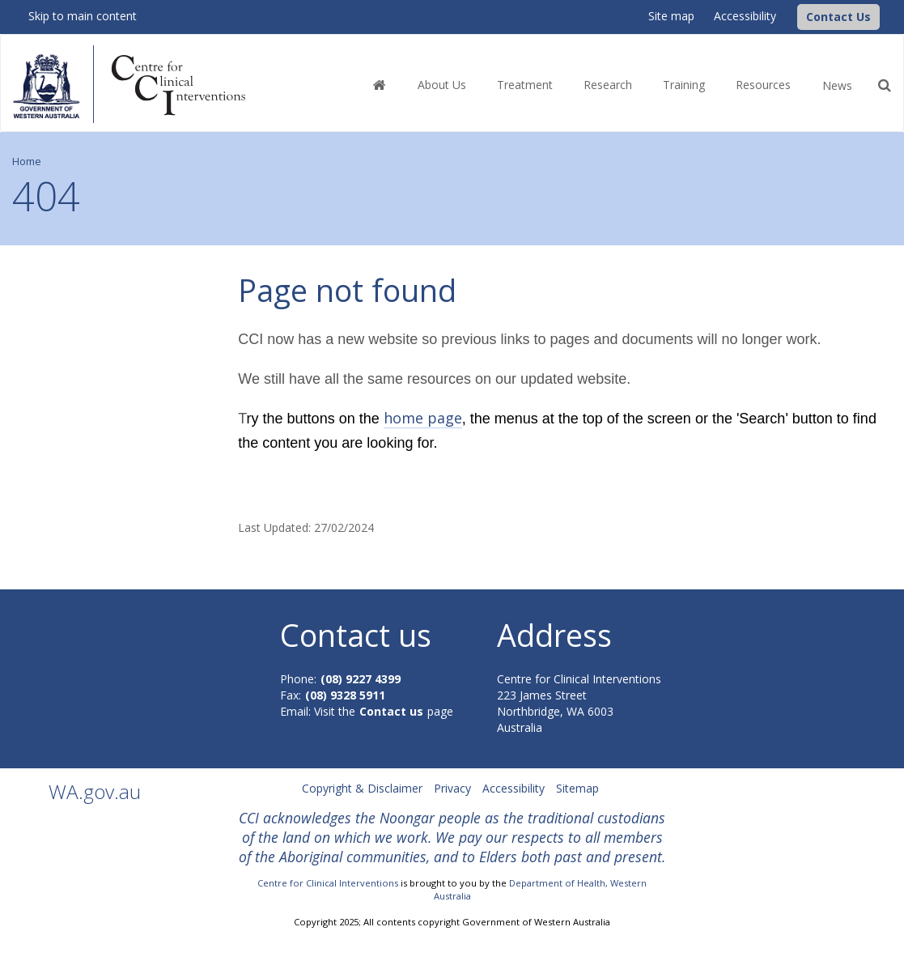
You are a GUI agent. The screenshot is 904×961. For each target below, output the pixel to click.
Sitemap (577, 788)
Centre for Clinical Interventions (327, 883)
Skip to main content (82, 15)
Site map (671, 15)
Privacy (452, 788)
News (837, 85)
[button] (838, 17)
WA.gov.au (95, 791)
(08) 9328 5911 (345, 695)
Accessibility (745, 15)
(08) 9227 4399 (360, 679)
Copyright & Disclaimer (362, 788)
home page (423, 417)
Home (26, 161)
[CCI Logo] (793, 15)
